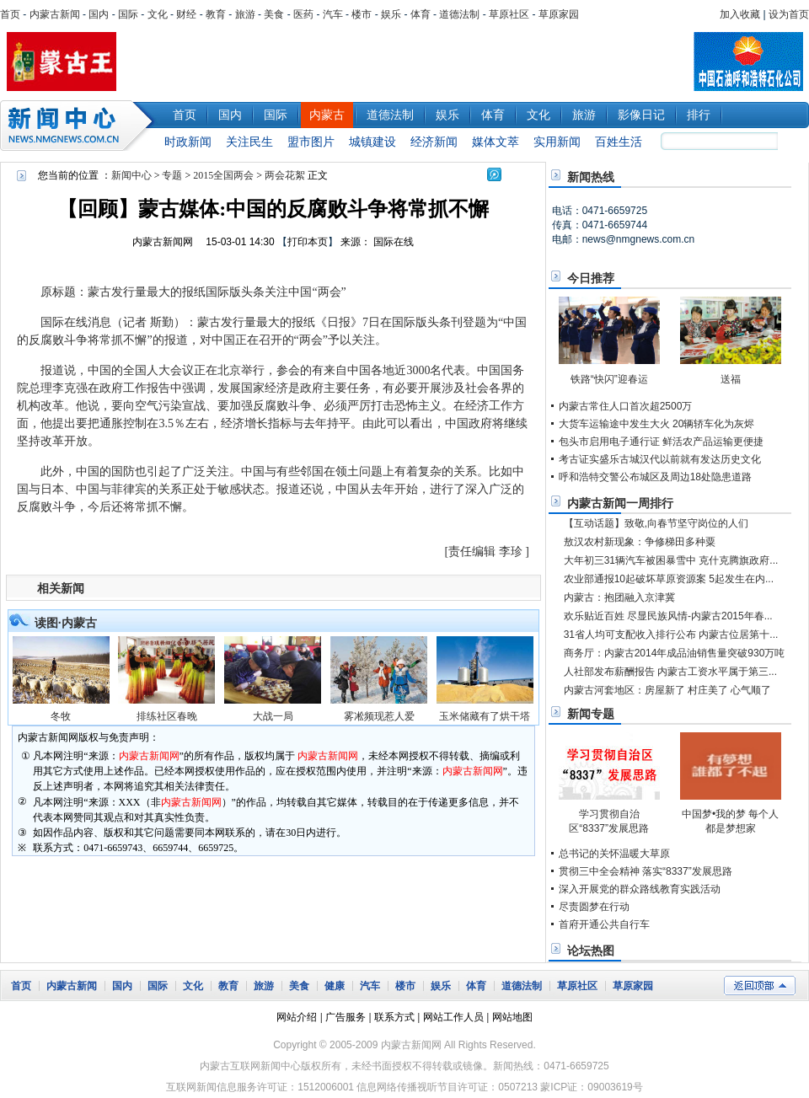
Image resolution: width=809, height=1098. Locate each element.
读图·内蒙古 (66, 622)
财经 (186, 14)
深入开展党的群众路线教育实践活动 (640, 889)
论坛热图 (590, 950)
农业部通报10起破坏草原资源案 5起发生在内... (669, 579)
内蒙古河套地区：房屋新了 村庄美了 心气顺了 (668, 690)
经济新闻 (434, 141)
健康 (334, 986)
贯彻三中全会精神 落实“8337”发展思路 (645, 871)
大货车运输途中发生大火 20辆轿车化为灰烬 (657, 424)
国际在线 (393, 242)
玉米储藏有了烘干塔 (484, 716)
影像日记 (641, 114)
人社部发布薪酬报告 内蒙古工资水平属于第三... (670, 672)
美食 (274, 14)
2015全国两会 (223, 175)
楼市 (361, 14)
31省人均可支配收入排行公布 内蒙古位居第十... (671, 634)
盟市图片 (311, 141)
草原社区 (509, 14)
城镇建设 (372, 141)
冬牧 (61, 716)
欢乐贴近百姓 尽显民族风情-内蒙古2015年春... (668, 616)
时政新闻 (188, 141)
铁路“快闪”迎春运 (609, 379)
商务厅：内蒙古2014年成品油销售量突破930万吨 (674, 653)
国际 (128, 14)
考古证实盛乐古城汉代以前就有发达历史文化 (660, 459)
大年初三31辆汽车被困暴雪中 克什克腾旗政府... (671, 560)
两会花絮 (285, 175)
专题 (172, 175)
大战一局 (273, 716)
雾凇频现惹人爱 (379, 716)
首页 (10, 14)
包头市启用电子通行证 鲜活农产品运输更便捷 (661, 441)
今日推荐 (590, 278)
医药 (303, 14)
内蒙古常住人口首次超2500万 (626, 406)
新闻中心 (80, 125)
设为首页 (789, 14)
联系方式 (394, 1017)
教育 (216, 14)
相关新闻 (60, 588)
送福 (731, 379)
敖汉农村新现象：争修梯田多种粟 (639, 542)
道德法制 (459, 14)
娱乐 (391, 14)
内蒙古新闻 (54, 14)
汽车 (333, 14)
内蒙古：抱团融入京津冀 (619, 597)
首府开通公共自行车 (604, 924)
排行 (698, 114)
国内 (98, 14)
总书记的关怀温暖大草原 (614, 854)
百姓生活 (618, 141)
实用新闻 (557, 141)
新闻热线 (590, 177)
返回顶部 (760, 985)
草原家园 (558, 14)
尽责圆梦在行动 (594, 907)
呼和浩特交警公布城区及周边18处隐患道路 (655, 477)
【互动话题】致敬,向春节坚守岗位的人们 (656, 523)
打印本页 (307, 242)
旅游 (245, 14)
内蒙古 (327, 114)
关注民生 (249, 141)
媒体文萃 (495, 141)
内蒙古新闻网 (162, 242)
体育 (420, 14)
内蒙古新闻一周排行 (620, 503)
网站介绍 (296, 1017)
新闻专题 (590, 713)
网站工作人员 (453, 1017)
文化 (157, 14)
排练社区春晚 (167, 716)
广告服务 (345, 1017)
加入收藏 (740, 14)
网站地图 (512, 1017)
